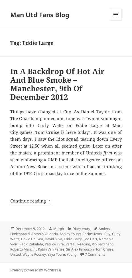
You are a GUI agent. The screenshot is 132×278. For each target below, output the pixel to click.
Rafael (71, 244)
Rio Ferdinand (102, 244)
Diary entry (81, 228)
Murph (58, 228)
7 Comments (95, 254)
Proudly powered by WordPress (35, 270)
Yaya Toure (56, 254)
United (15, 254)
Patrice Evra (54, 244)
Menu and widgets (116, 20)
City (107, 233)
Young (71, 254)
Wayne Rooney (34, 254)
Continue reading (31, 201)
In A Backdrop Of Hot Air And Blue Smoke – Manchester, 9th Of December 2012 (57, 84)
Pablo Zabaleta (31, 244)
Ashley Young (70, 233)
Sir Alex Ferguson (80, 249)
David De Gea (32, 239)
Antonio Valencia (44, 233)
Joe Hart (90, 239)
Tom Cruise (104, 249)
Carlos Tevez (92, 233)
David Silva (53, 239)
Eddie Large (73, 239)
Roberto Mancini (23, 249)
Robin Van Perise (51, 249)
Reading (83, 244)
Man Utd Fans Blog (39, 14)
